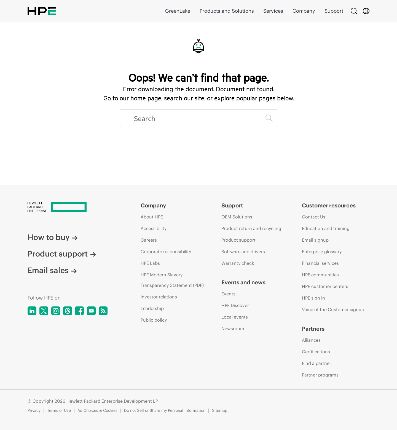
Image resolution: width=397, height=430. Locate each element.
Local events (234, 317)
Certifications (316, 351)
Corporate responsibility (166, 251)
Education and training (326, 228)
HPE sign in (313, 298)
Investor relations (159, 297)
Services (273, 11)
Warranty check (237, 263)
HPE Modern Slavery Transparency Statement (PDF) (172, 280)
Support (333, 11)
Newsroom (232, 328)
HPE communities (320, 274)
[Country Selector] (366, 11)
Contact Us (313, 217)
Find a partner (316, 363)
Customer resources (329, 205)
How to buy (53, 237)
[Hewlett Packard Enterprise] (74, 207)
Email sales (52, 270)
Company (304, 11)
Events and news (243, 282)
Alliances (311, 340)
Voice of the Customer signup (333, 309)
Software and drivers (243, 251)
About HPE (152, 217)
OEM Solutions (236, 217)
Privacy (34, 410)
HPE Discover (235, 305)
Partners (313, 328)
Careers (149, 240)
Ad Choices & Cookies (97, 410)
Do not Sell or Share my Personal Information (164, 410)
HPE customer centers (325, 286)
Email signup (315, 240)
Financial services (320, 263)
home (138, 98)
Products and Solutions (227, 11)
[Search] (354, 11)
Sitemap (219, 410)
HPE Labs (150, 263)
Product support (62, 254)
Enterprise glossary (322, 251)
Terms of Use (59, 410)
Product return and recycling (251, 228)
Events (228, 294)
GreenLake (177, 11)
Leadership (152, 308)
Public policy (154, 320)
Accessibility (154, 228)
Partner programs (320, 375)
